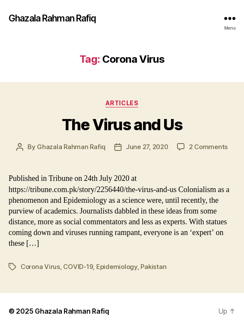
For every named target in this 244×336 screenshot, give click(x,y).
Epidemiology (116, 267)
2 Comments (208, 147)
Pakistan (153, 267)
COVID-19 (78, 267)
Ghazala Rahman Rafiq (52, 18)
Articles (122, 103)
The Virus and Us (122, 124)
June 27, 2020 (147, 147)
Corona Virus (40, 267)
